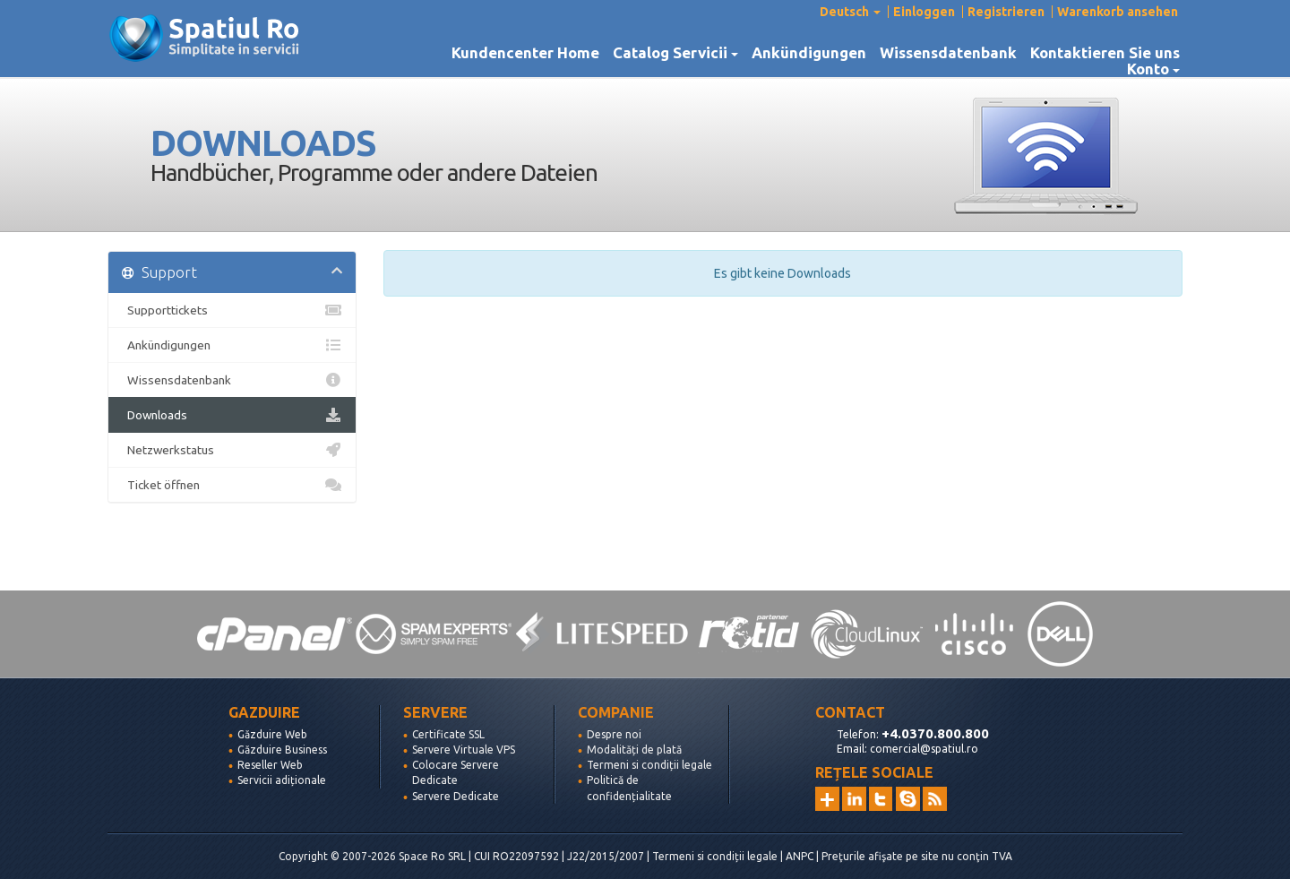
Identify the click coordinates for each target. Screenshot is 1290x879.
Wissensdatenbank (948, 53)
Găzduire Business (282, 749)
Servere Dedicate (455, 796)
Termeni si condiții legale (649, 765)
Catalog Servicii (675, 53)
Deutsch (850, 11)
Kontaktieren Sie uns (1105, 53)
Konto (1153, 69)
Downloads (232, 415)
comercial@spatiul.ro (924, 748)
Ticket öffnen (232, 485)
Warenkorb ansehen (1117, 11)
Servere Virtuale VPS (463, 749)
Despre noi (614, 734)
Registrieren (1006, 11)
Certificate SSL (448, 734)
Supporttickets (232, 310)
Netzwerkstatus (232, 450)
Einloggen (924, 11)
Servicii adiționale (281, 780)
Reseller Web (270, 765)
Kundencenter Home (525, 53)
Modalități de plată (634, 749)
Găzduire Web (272, 734)
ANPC (799, 856)
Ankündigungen (809, 53)
